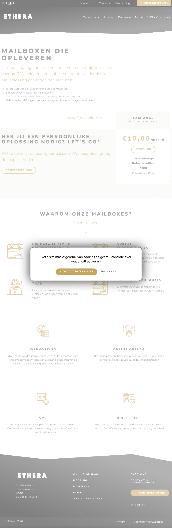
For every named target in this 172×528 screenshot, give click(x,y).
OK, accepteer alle (76, 271)
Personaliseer (108, 271)
